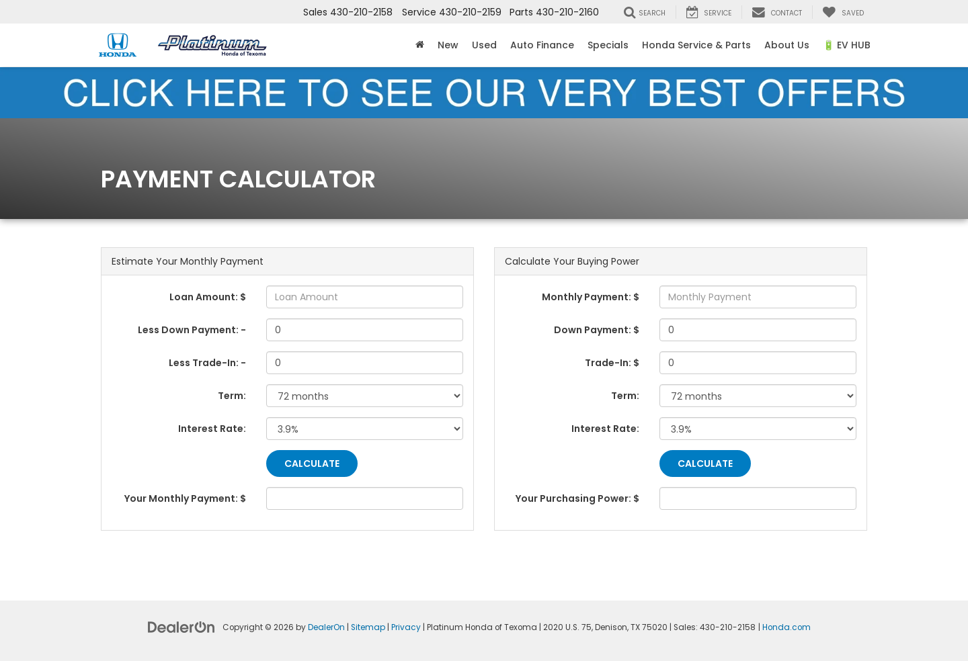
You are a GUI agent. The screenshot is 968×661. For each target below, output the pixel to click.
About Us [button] (786, 45)
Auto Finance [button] (542, 45)
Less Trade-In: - (207, 362)
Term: (232, 395)
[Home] (420, 45)
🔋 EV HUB (847, 45)
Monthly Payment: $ (590, 297)
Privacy (406, 627)
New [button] (448, 45)
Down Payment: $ (596, 330)
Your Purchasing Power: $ (577, 498)
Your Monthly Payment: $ (185, 498)
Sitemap (368, 627)
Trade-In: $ (612, 362)
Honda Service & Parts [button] (696, 45)
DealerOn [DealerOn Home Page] (326, 627)
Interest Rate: (212, 428)
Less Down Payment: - (192, 330)
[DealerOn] (181, 626)
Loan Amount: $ (207, 297)
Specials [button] (608, 45)
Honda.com (786, 627)
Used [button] (484, 45)
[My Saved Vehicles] (843, 12)
